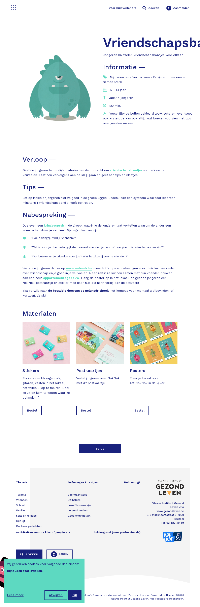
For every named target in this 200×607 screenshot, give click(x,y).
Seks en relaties (26, 515)
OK (74, 595)
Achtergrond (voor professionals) (117, 532)
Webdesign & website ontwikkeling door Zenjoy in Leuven (113, 595)
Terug (100, 448)
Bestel (32, 410)
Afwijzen (56, 595)
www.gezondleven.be (170, 511)
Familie (20, 510)
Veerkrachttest (77, 494)
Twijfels (21, 494)
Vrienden (22, 499)
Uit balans (74, 499)
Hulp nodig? (132, 482)
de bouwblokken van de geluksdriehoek (78, 291)
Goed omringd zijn (79, 515)
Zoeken (29, 554)
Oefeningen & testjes (83, 482)
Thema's (22, 482)
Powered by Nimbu (162, 595)
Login (59, 554)
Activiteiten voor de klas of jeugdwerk (43, 532)
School (20, 505)
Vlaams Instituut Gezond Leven (129, 598)
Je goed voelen (78, 510)
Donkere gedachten (28, 526)
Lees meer (15, 595)
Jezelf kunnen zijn (79, 505)
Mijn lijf (20, 520)
